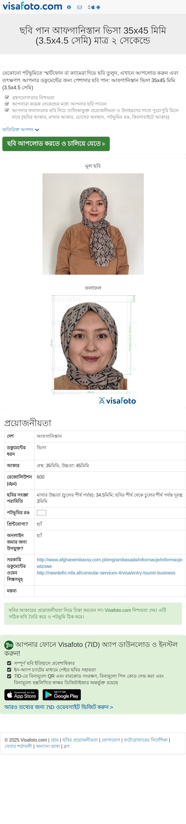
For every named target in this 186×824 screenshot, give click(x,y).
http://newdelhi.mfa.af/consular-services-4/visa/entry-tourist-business (106, 572)
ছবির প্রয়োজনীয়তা (80, 740)
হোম (55, 740)
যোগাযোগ (111, 740)
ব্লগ (66, 746)
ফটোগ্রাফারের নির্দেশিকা (145, 740)
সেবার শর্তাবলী (18, 746)
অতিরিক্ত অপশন (20, 129)
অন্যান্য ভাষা (48, 746)
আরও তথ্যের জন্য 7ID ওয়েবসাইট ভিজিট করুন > (58, 707)
